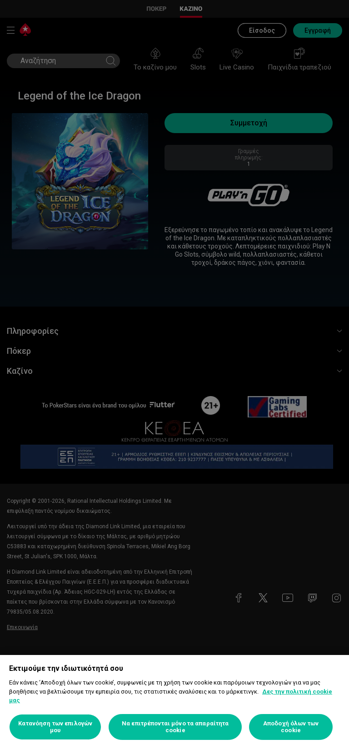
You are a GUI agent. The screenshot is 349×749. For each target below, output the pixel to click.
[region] (174, 702)
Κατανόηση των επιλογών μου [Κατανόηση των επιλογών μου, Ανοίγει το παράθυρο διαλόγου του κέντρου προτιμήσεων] (55, 727)
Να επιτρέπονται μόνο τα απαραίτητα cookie (175, 727)
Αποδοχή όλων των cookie (291, 727)
